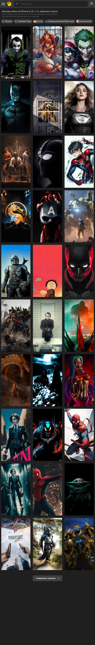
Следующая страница (47, 578)
